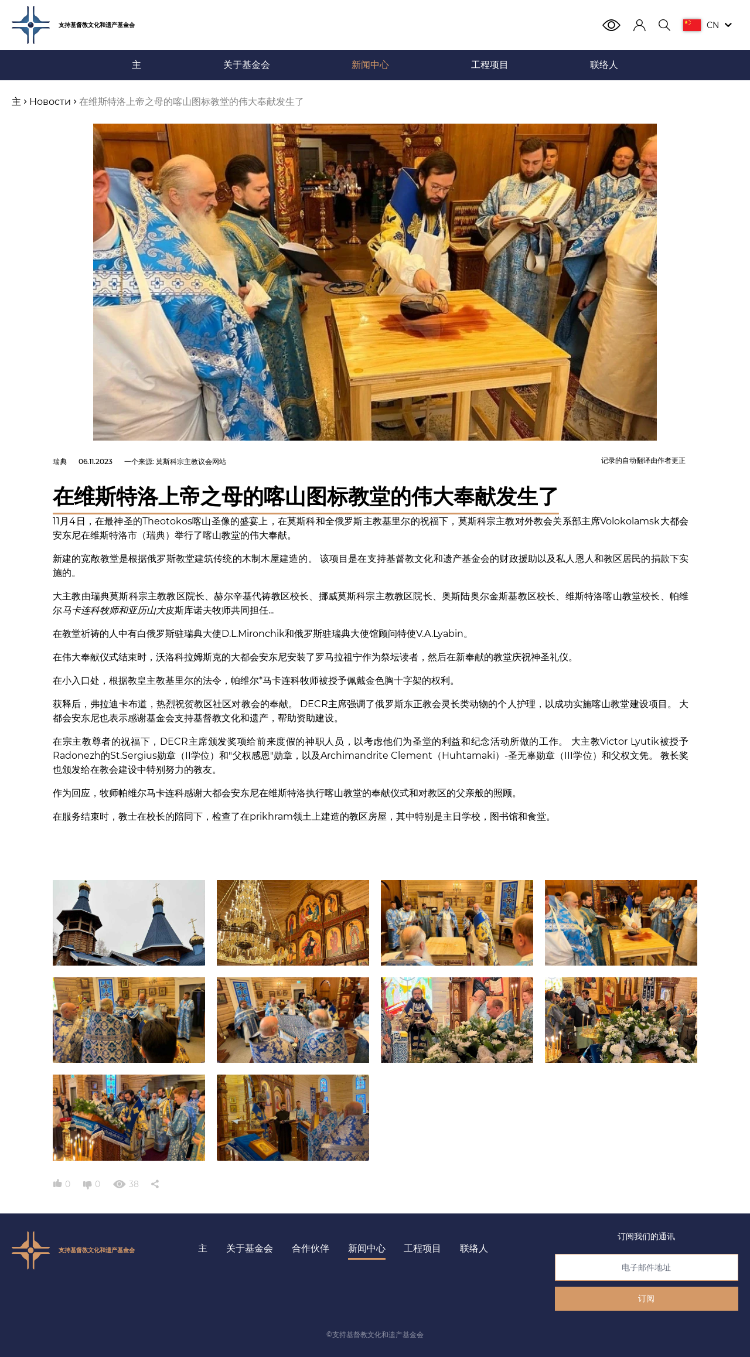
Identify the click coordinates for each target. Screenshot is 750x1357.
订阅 (646, 1298)
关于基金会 (249, 1248)
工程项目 (422, 1248)
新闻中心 (367, 1248)
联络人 (474, 1248)
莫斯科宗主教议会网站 (191, 461)
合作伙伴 (310, 1248)
